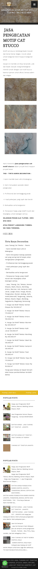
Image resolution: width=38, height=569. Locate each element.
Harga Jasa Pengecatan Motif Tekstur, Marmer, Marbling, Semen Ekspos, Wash (22, 406)
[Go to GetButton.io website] (5, 567)
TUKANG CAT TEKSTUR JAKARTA (22, 445)
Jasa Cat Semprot (17, 523)
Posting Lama (31, 393)
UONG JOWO (23, 567)
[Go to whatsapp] (4, 563)
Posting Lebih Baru (9, 393)
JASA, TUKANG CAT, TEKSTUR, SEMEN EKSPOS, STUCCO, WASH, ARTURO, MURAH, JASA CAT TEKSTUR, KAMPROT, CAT (19, 562)
